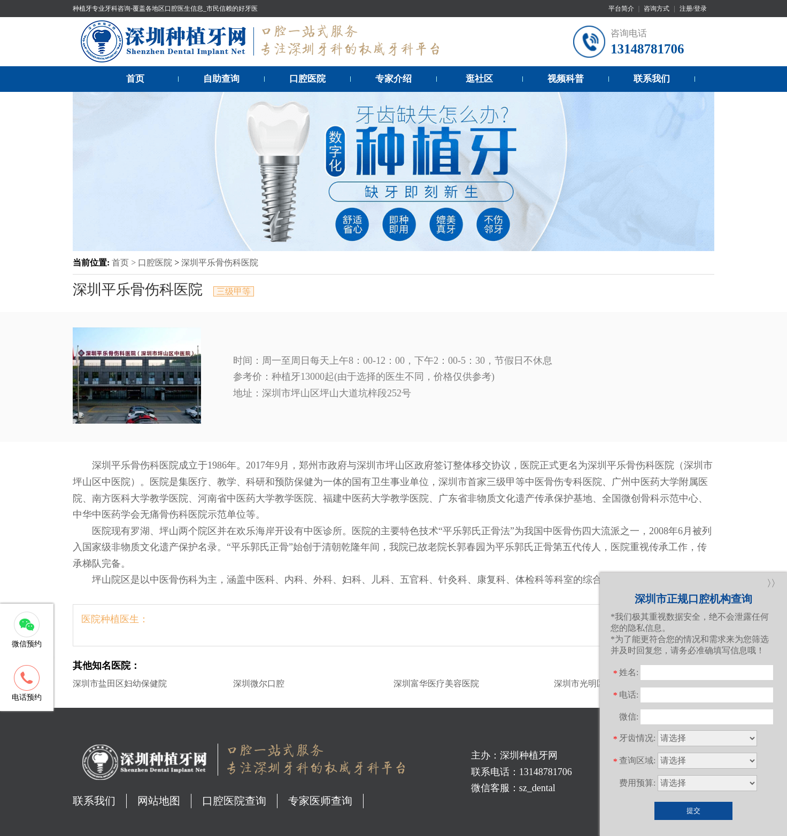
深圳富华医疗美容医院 (436, 683)
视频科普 (565, 79)
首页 (135, 79)
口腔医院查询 (234, 801)
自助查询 (221, 79)
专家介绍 (393, 79)
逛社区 (479, 79)
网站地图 (158, 801)
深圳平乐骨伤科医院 (219, 262)
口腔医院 (307, 79)
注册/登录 (693, 8)
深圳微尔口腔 (258, 683)
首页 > (125, 262)
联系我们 (652, 79)
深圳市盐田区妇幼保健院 (120, 683)
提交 (693, 811)
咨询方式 (656, 8)
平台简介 (621, 8)
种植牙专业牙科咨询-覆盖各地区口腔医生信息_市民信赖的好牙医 (165, 8)
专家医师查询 (320, 801)
